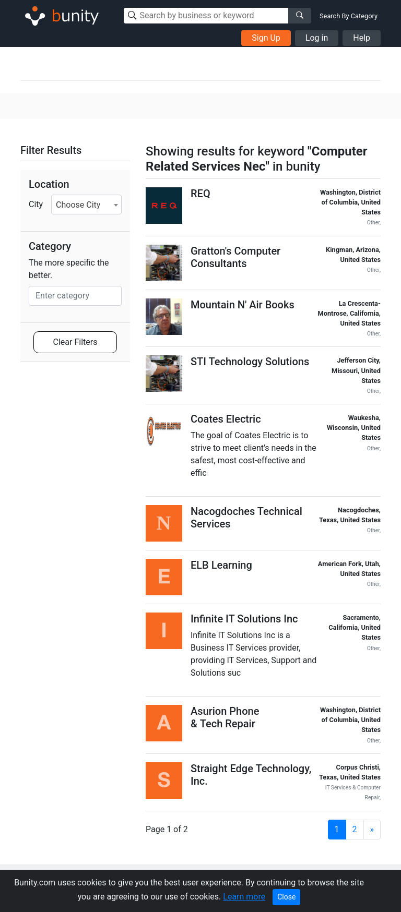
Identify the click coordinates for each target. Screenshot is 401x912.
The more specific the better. (69, 269)
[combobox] (86, 204)
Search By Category (349, 16)
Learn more (244, 897)
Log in (316, 38)
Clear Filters (75, 342)
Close (286, 897)
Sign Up (266, 38)
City (36, 204)
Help (361, 38)
